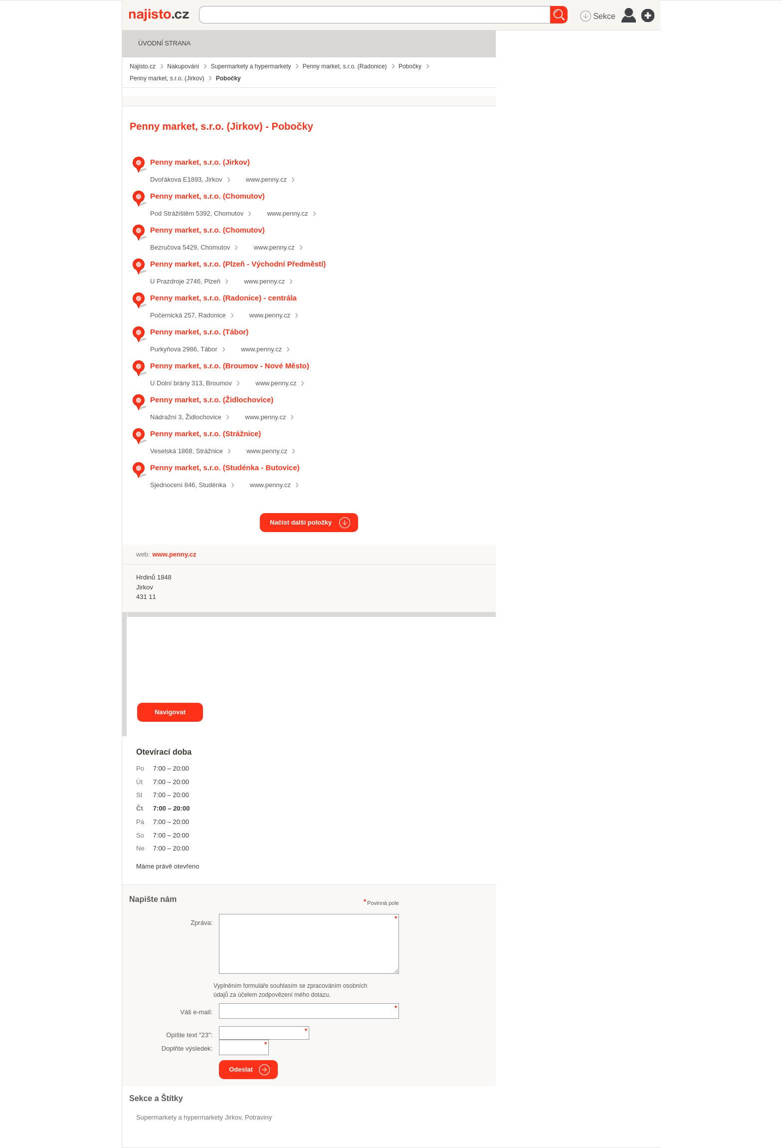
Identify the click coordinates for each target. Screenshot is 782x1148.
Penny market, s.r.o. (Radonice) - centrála (223, 297)
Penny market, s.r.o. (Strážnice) (205, 433)
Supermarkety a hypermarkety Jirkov (188, 1117)
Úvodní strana (164, 43)
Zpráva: (201, 922)
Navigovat (170, 712)
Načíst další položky (301, 522)
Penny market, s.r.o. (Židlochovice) (211, 399)
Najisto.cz (164, 14)
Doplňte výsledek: (187, 1048)
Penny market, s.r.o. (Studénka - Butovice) (225, 467)
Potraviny (258, 1117)
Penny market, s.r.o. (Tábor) (199, 331)
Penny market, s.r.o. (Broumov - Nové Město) (229, 365)
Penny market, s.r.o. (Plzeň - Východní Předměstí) (238, 264)
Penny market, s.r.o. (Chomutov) (207, 196)
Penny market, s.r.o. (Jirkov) (200, 162)
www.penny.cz (266, 179)
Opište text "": (189, 1035)
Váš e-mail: (196, 1012)
